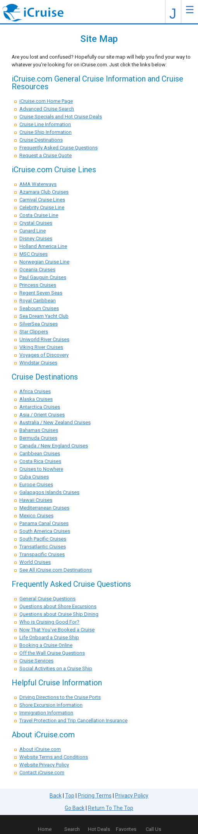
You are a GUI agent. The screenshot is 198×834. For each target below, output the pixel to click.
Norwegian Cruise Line (44, 262)
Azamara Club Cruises (44, 192)
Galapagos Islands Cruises (49, 492)
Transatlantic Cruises (42, 547)
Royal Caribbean (37, 300)
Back (56, 795)
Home (45, 829)
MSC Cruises (33, 254)
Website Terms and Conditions (53, 757)
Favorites (126, 824)
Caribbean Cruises (39, 453)
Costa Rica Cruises (40, 461)
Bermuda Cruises (38, 438)
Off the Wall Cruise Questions (52, 653)
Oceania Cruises (37, 269)
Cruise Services (36, 661)
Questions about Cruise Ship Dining (58, 614)
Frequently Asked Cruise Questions (58, 148)
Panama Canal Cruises (44, 523)
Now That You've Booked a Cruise (57, 630)
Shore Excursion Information (51, 705)
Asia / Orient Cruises (42, 415)
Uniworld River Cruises (44, 339)
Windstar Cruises (38, 363)
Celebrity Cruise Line (41, 207)
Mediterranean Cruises (44, 508)
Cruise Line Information (45, 124)
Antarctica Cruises (39, 407)
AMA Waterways (38, 184)
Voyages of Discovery (44, 355)
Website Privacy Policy (44, 765)
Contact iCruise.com (41, 772)
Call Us (153, 829)
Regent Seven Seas (40, 293)
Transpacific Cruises (42, 554)
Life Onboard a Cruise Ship (49, 637)
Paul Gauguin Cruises (42, 277)
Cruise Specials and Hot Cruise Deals (60, 117)
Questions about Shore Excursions (57, 606)
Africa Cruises (35, 391)
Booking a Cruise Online (45, 645)
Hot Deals (99, 829)
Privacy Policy (131, 795)
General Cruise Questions (47, 599)
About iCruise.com (40, 749)
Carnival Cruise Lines (42, 200)
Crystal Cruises (35, 223)
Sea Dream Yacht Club (44, 316)
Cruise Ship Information (45, 132)
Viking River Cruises (41, 347)
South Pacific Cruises (42, 539)
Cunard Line (32, 231)
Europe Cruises (36, 484)
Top (69, 795)
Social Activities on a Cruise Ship (55, 668)
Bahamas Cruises (38, 430)
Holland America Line (43, 246)
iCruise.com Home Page (46, 101)
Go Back (74, 808)
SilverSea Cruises (38, 324)
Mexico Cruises (36, 515)
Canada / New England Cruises (53, 446)
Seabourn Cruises (39, 308)
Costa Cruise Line (38, 215)
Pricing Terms (95, 795)
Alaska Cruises (36, 399)
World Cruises (35, 562)
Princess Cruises (37, 285)
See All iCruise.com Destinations (55, 570)
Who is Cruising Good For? (49, 622)
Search (72, 829)
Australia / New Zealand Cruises (55, 422)
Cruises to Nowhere (41, 469)
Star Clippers (33, 332)
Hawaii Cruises (35, 500)
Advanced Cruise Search (46, 109)
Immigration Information (46, 713)
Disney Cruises (35, 238)
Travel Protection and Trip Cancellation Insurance (73, 720)
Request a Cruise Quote (45, 155)
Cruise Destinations (41, 140)
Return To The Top (110, 808)
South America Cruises (44, 531)
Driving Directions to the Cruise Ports (60, 697)
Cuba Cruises (34, 477)
